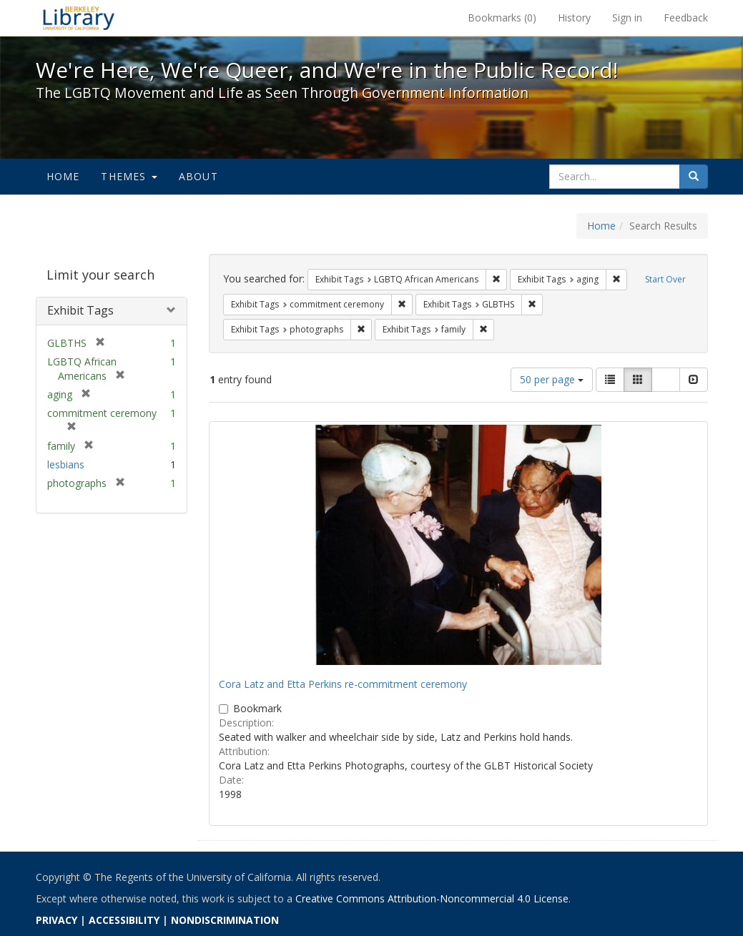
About (198, 176)
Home (63, 176)
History (574, 17)
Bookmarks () (502, 17)
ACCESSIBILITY (124, 920)
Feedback (686, 17)
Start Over (665, 279)
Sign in (627, 17)
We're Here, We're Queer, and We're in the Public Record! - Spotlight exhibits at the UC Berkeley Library (78, 18)
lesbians (65, 464)
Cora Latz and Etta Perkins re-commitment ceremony (343, 684)
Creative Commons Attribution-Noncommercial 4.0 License (432, 898)
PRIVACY (56, 920)
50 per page (552, 379)
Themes (129, 176)
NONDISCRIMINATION (225, 920)
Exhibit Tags (80, 310)
